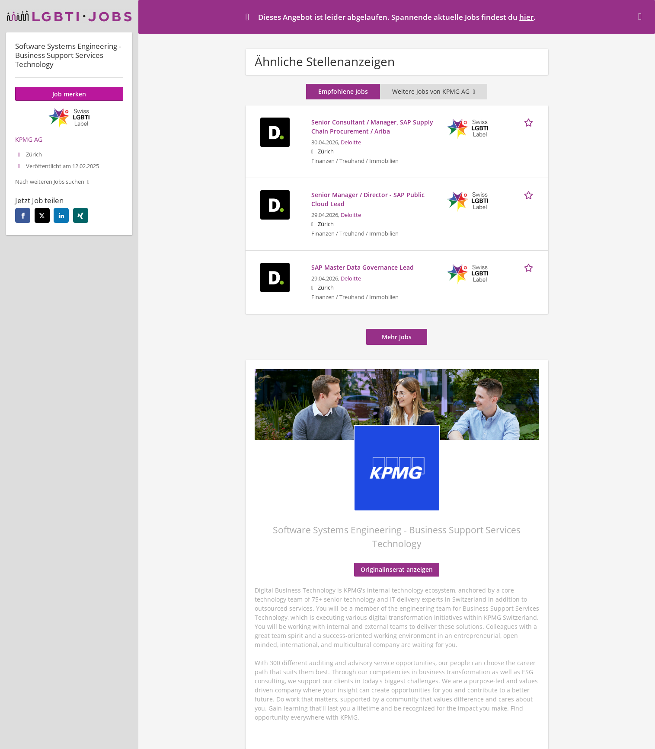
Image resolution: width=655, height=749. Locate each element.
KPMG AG (28, 139)
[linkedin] (61, 215)
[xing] (80, 215)
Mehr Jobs (397, 337)
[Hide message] (642, 16)
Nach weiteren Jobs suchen (49, 181)
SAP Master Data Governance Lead (362, 267)
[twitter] (42, 215)
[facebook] (22, 215)
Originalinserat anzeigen (397, 569)
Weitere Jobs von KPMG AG (433, 91)
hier (526, 17)
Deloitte (351, 142)
